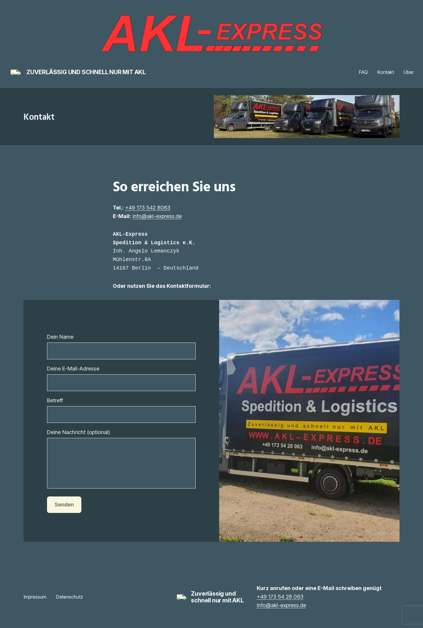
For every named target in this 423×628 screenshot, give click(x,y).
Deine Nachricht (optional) (121, 464)
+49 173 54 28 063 (280, 605)
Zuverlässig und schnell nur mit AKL (86, 72)
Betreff (121, 410)
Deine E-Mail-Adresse (121, 378)
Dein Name (121, 346)
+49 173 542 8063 (147, 208)
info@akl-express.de (157, 216)
